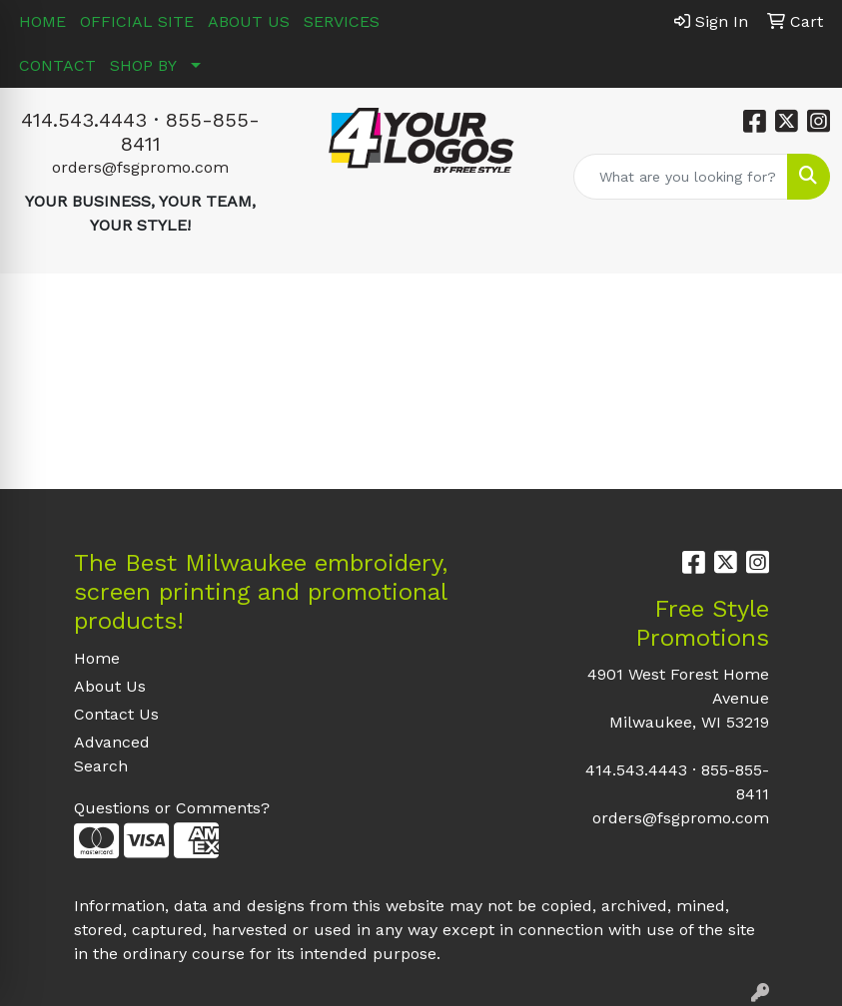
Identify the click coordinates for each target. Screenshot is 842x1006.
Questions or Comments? (172, 807)
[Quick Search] (680, 177)
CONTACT (57, 65)
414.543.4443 (84, 120)
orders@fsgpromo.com (140, 167)
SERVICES (342, 21)
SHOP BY (143, 65)
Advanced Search (112, 754)
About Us (110, 686)
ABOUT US (249, 21)
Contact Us (116, 714)
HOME (42, 21)
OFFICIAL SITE (137, 21)
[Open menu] (802, 303)
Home (97, 658)
